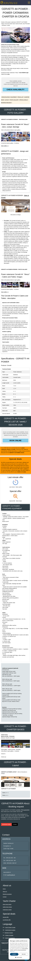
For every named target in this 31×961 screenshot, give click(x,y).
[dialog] (19, 949)
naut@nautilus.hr (11, 875)
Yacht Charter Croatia (10, 927)
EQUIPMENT (14, 97)
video (8, 74)
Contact (15, 824)
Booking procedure (7, 894)
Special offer (6, 917)
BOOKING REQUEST (6, 102)
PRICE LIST (20, 97)
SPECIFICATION (6, 97)
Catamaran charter (7, 909)
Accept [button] (14, 954)
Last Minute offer (7, 919)
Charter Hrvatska (9, 935)
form (19, 470)
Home (4, 888)
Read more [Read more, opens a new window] (12, 951)
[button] (19, 957)
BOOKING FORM (6, 824)
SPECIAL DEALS (23, 99)
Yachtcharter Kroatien (10, 930)
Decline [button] (24, 954)
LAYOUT (7, 99)
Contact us (26, 468)
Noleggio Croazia (9, 932)
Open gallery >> (5, 145)
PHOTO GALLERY (14, 99)
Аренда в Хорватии (10, 938)
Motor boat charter (7, 904)
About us (5, 891)
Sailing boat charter (7, 907)
